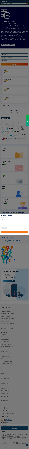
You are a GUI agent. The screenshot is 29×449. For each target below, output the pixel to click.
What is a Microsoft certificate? (8, 226)
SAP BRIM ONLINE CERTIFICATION (7, 351)
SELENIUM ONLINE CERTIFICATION (7, 358)
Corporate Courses (5, 380)
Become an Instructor (5, 400)
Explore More (5, 118)
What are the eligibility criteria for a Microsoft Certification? (11, 241)
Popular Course (4, 334)
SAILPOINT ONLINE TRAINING (6, 320)
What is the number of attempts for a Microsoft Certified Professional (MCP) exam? (12, 236)
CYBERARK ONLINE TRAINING (6, 321)
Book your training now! (8, 220)
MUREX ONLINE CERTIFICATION (6, 361)
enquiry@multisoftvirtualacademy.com (7, 413)
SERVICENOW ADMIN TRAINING (6, 315)
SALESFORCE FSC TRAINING (6, 325)
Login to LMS (3, 386)
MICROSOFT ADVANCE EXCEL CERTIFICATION (9, 353)
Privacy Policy (23, 443)
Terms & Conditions (15, 442)
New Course (3, 337)
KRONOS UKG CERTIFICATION (6, 359)
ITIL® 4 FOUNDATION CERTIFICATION (7, 348)
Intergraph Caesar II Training (7, 364)
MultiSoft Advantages (5, 398)
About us (3, 370)
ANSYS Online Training (5, 310)
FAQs (2, 385)
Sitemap (13, 444)
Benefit (2, 371)
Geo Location (4, 391)
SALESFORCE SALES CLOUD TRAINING (7, 323)
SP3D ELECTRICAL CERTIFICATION (7, 354)
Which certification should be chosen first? (11, 233)
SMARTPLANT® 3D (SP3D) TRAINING (7, 313)
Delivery (2, 373)
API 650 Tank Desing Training (7, 328)
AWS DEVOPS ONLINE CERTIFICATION (7, 346)
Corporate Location (5, 383)
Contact (3, 388)
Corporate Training (5, 393)
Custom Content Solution (6, 378)
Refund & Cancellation (16, 443)
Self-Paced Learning (5, 375)
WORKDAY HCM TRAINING (6, 316)
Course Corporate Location (7, 381)
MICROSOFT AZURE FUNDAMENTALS (7, 349)
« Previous (3, 105)
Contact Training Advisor (8, 44)
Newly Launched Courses (6, 376)
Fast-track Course (5, 341)
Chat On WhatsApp (27, 120)
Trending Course (4, 336)
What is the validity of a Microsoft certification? (12, 230)
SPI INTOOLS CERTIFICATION (6, 356)
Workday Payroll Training (6, 363)
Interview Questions (5, 390)
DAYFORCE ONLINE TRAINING (6, 311)
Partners (3, 403)
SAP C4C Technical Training (6, 326)
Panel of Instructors (5, 402)
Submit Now (14, 64)
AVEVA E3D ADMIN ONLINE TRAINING (7, 318)
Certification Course (5, 339)
